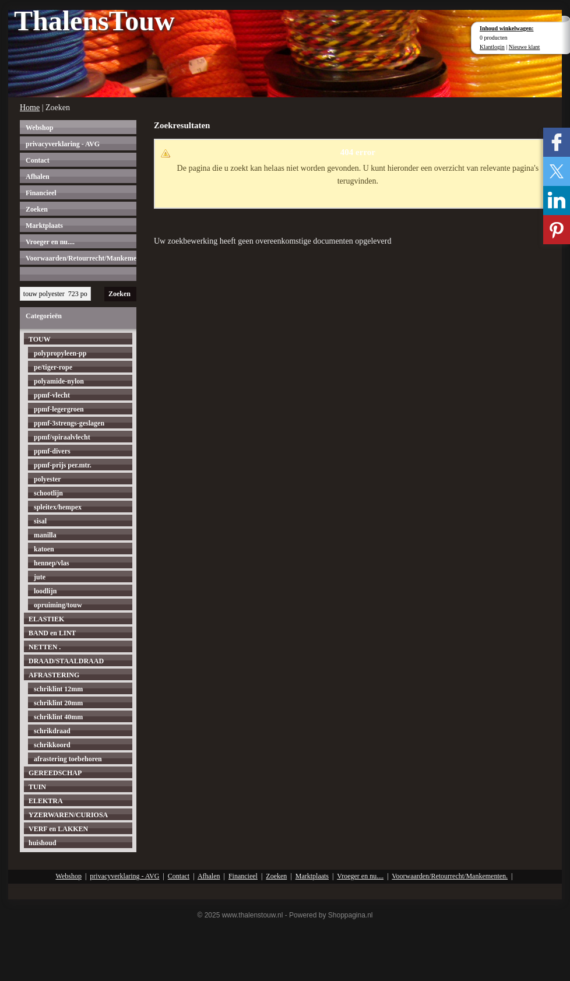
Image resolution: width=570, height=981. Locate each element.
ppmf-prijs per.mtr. (63, 465)
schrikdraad (52, 731)
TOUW (40, 339)
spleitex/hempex (58, 507)
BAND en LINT (52, 633)
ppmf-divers (52, 451)
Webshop (39, 128)
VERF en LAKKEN (58, 829)
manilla (45, 535)
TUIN (37, 787)
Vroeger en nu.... (50, 242)
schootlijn (48, 493)
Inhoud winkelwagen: (507, 28)
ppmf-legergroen (59, 409)
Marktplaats (44, 225)
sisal (40, 521)
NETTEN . (45, 647)
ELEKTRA (46, 801)
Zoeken (37, 209)
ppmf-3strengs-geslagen (69, 423)
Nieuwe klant (524, 47)
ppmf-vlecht (52, 395)
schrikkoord (52, 745)
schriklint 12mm (58, 689)
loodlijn (45, 591)
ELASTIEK (46, 619)
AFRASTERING (54, 675)
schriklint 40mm (58, 717)
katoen (44, 549)
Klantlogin (492, 47)
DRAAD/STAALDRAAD (66, 661)
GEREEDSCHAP (55, 773)
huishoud (42, 843)
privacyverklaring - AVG (63, 144)
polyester (47, 479)
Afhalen (38, 177)
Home (30, 107)
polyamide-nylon (59, 381)
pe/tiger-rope (53, 367)
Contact (38, 160)
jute (39, 577)
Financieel (41, 193)
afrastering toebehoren (68, 759)
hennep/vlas (51, 563)
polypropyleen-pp (60, 353)
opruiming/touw (58, 605)
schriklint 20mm (58, 703)
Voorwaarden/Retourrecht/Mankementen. (81, 258)
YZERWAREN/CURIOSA (68, 815)
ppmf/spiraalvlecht (62, 437)
